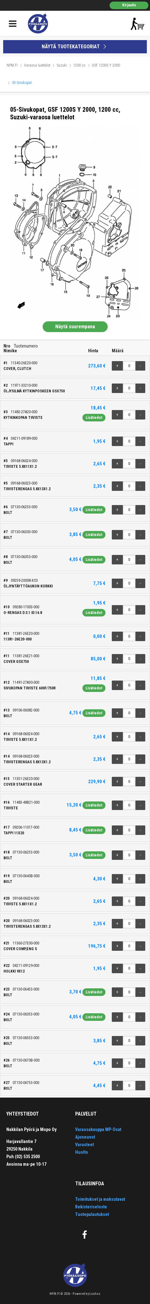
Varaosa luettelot (37, 65)
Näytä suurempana (75, 327)
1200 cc (79, 65)
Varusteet (84, 1144)
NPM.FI (12, 65)
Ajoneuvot (85, 1137)
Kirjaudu (129, 5)
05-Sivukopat (22, 82)
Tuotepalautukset (92, 1214)
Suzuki (62, 65)
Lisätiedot (94, 417)
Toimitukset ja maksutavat (100, 1199)
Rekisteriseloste (91, 1206)
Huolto (81, 1152)
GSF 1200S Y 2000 (106, 65)
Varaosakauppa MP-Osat (98, 1129)
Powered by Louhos (86, 1293)
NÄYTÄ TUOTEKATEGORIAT (75, 47)
